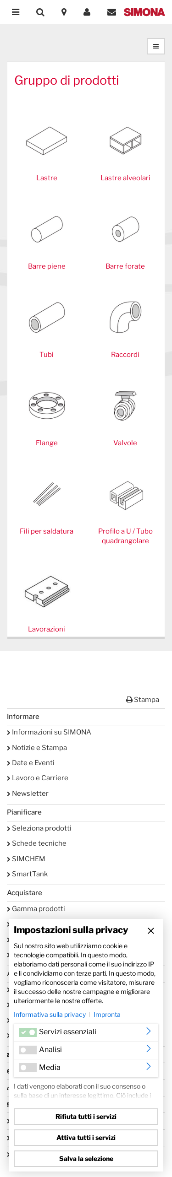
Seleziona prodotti (39, 828)
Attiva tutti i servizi (86, 1137)
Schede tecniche (37, 843)
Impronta (107, 1014)
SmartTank (27, 874)
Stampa (142, 700)
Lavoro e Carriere (37, 778)
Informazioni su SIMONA (49, 732)
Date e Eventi (31, 763)
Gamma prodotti (36, 909)
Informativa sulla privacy (50, 1014)
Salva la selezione (86, 1158)
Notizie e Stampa (37, 748)
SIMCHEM (26, 859)
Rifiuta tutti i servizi (86, 1116)
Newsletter (28, 793)
